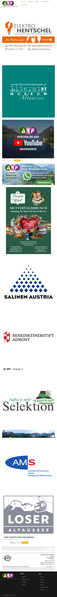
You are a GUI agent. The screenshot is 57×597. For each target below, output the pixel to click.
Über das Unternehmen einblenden (9, 566)
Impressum (42, 589)
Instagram (42, 582)
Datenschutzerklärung (44, 587)
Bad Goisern (49, 558)
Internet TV (23, 1)
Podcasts (23, 584)
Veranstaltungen (24, 4)
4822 (53, 558)
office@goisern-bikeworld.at (49, 562)
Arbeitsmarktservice (26, 579)
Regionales (37, 1)
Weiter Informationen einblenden (23, 566)
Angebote (24, 576)
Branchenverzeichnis (45, 1)
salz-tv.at (42, 576)
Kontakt (41, 584)
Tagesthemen (30, 1)
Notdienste (24, 582)
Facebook (42, 579)
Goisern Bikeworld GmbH (49, 563)
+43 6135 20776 (51, 560)
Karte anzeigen (49, 566)
